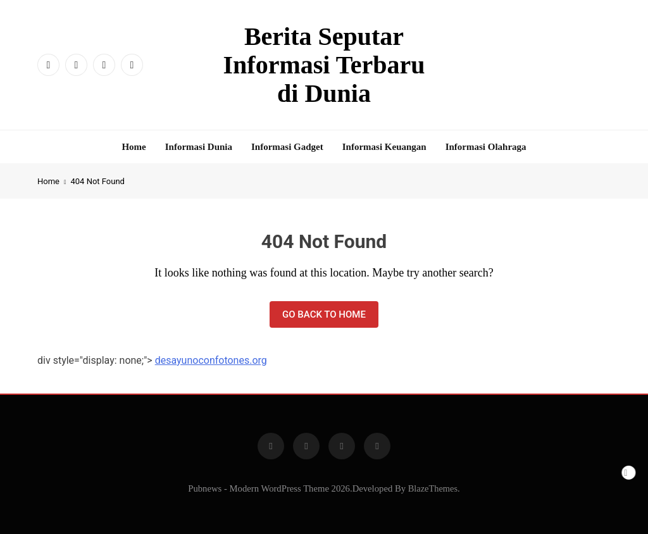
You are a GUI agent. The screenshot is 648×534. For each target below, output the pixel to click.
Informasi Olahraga (486, 147)
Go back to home (324, 314)
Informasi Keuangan (384, 147)
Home (134, 147)
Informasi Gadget (287, 147)
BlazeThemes (433, 488)
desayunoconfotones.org (211, 360)
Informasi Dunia (198, 147)
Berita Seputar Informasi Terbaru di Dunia (324, 65)
